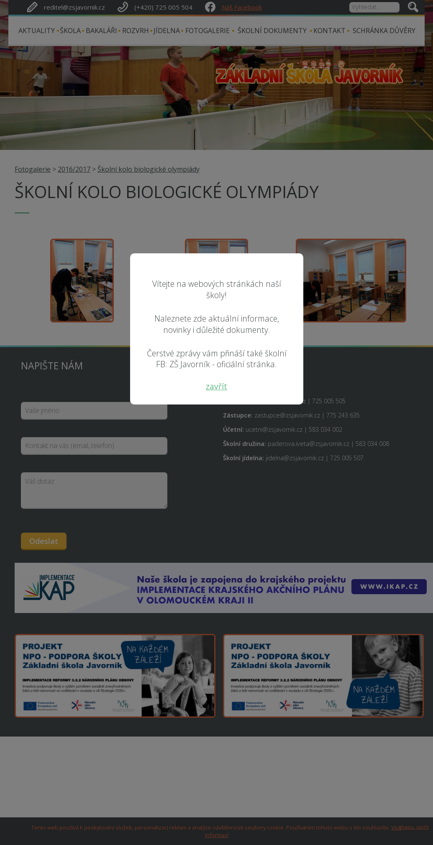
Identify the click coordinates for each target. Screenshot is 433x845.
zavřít (216, 386)
